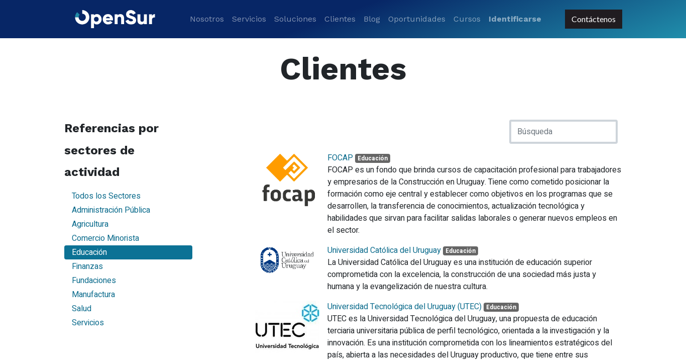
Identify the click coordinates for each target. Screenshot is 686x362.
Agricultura (90, 224)
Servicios (88, 323)
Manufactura (93, 295)
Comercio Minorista (105, 238)
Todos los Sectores (106, 196)
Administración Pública (111, 210)
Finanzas (87, 266)
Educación (89, 252)
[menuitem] (207, 19)
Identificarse (515, 19)
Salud (81, 309)
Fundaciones (94, 281)
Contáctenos (593, 19)
